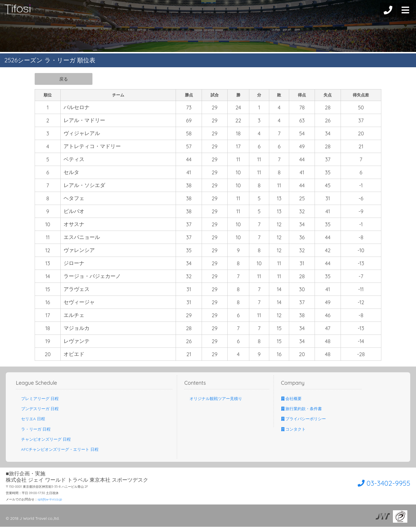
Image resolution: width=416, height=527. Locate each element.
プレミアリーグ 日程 (37, 398)
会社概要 (291, 398)
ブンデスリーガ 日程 (37, 409)
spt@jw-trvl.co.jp (50, 500)
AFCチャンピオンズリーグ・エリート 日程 (57, 449)
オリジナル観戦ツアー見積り (213, 398)
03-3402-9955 (377, 482)
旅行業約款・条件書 (301, 409)
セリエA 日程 (30, 419)
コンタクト (293, 429)
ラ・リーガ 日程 (33, 429)
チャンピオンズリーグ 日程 (43, 439)
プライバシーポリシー (303, 419)
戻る (63, 79)
